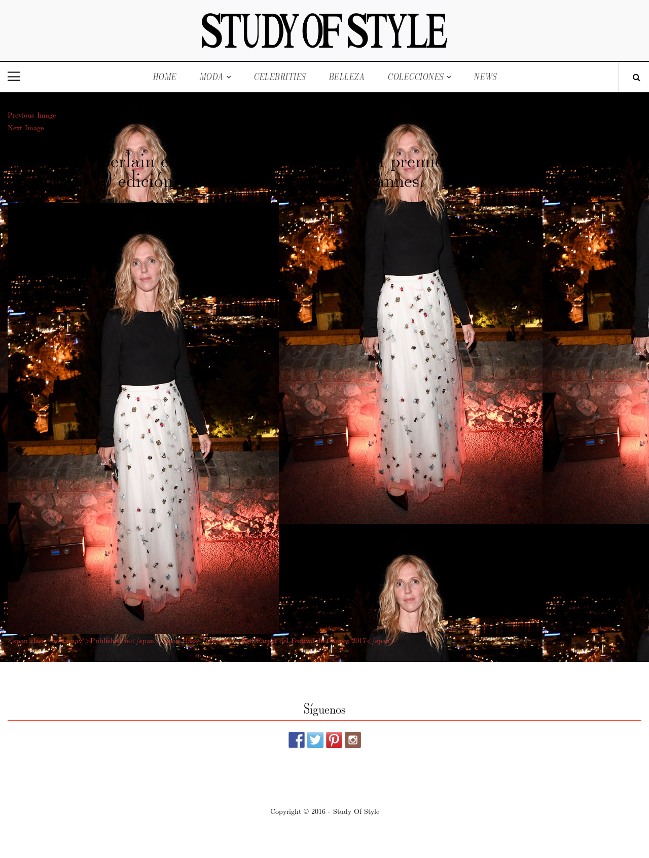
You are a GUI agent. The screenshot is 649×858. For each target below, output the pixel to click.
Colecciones (415, 76)
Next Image (26, 127)
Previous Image (32, 114)
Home (164, 76)
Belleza (347, 76)
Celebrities (280, 76)
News (485, 76)
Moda (211, 76)
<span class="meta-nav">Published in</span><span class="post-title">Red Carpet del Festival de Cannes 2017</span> (201, 640)
